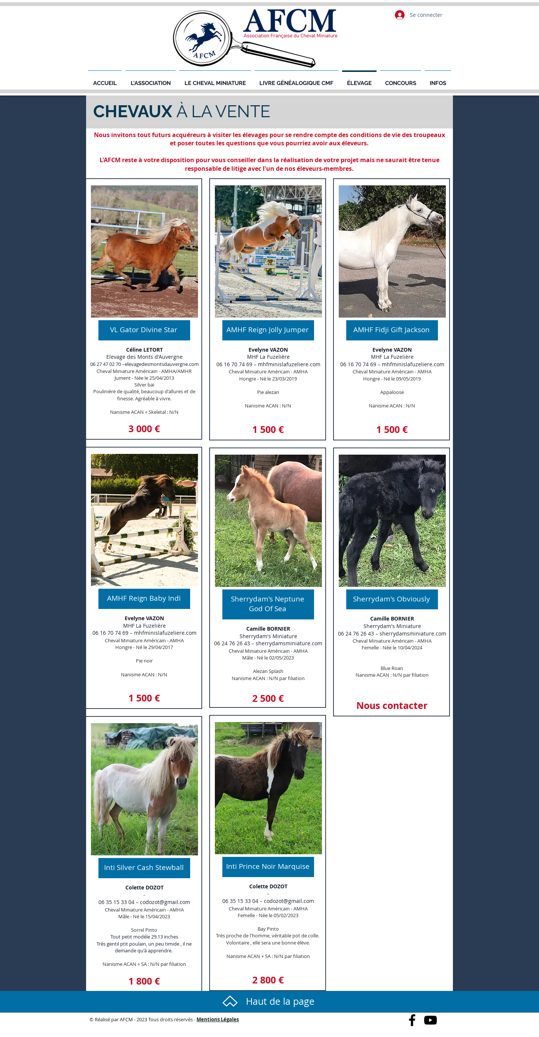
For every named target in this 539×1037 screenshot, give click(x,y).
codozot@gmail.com (165, 902)
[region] (143, 309)
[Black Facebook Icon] (412, 1020)
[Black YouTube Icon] (430, 1020)
